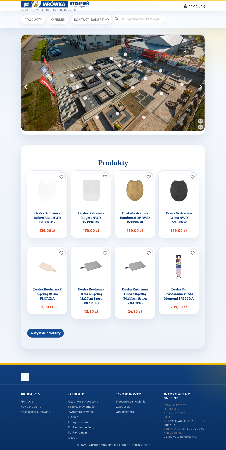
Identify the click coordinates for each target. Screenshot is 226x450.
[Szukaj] (139, 19)
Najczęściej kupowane (35, 412)
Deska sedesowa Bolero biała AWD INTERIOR (47, 217)
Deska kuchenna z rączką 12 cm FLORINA (47, 293)
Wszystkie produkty (45, 333)
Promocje (27, 401)
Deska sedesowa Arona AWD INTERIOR (179, 217)
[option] (113, 83)
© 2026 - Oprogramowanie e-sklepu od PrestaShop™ (113, 445)
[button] (34, 85)
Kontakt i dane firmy (91, 19)
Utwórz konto (125, 412)
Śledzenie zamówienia (130, 401)
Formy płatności (78, 422)
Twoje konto (128, 394)
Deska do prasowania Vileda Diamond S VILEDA (178, 293)
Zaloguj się (123, 406)
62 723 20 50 (195, 429)
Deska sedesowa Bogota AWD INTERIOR (91, 217)
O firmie (58, 19)
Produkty (33, 19)
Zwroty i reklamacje (81, 412)
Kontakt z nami (77, 432)
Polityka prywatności (81, 406)
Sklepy (72, 437)
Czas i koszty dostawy (83, 401)
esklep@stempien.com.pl (180, 436)
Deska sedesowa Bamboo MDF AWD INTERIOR (135, 217)
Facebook (25, 377)
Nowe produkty (31, 406)
